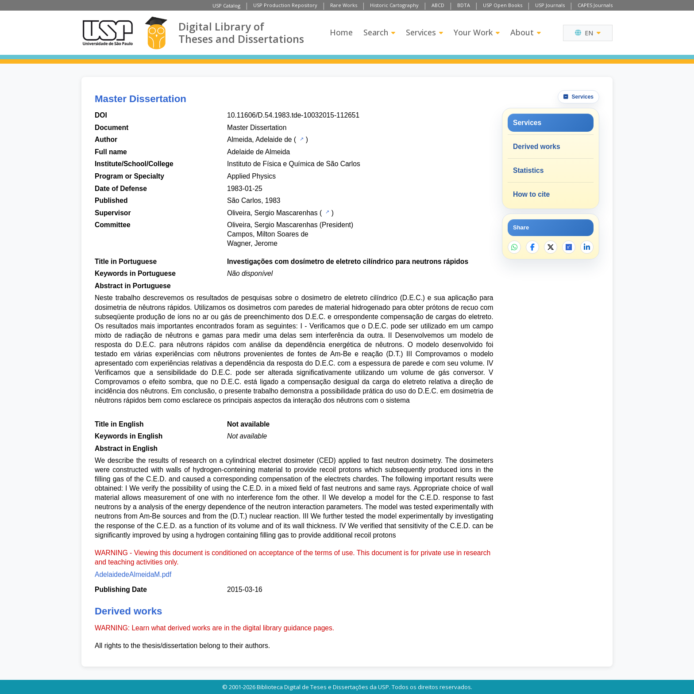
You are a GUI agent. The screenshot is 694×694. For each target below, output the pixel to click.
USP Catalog (226, 5)
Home (341, 32)
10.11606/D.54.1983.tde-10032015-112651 (293, 115)
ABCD (438, 5)
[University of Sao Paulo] (107, 33)
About (525, 32)
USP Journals (550, 5)
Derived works (536, 146)
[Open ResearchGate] (568, 247)
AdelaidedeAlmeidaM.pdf (133, 574)
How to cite (531, 194)
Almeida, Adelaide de (259, 139)
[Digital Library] (156, 33)
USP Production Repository (285, 5)
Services (424, 32)
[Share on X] (550, 247)
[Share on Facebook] (532, 247)
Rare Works (343, 5)
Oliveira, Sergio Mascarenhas (272, 213)
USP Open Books (502, 5)
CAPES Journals (595, 5)
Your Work (477, 32)
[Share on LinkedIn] (587, 247)
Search (379, 32)
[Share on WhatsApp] (514, 247)
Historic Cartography (394, 5)
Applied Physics (251, 176)
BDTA (463, 5)
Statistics (528, 170)
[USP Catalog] (301, 139)
